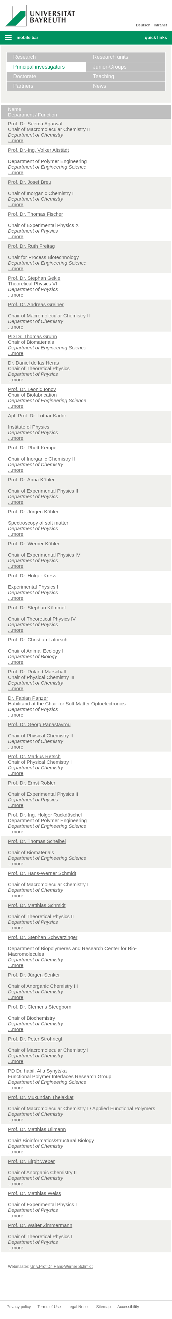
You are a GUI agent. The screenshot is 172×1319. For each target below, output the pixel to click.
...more (15, 140)
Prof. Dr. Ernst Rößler (31, 783)
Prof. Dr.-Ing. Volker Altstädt (38, 150)
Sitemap (103, 1306)
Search (124, 38)
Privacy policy (19, 1306)
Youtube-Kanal (33, 1288)
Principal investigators (39, 67)
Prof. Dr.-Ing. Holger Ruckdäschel (45, 815)
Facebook (12, 1288)
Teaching (103, 76)
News (99, 86)
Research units (110, 57)
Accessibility (128, 1306)
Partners (23, 86)
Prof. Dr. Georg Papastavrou (39, 724)
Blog (64, 1288)
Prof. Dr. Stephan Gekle (34, 278)
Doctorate (24, 76)
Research (24, 57)
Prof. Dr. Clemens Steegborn (39, 1007)
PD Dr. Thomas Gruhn (32, 336)
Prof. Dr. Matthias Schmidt (36, 905)
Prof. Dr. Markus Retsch (34, 756)
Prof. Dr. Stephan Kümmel (36, 607)
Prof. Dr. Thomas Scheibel (37, 841)
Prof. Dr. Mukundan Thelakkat (40, 1097)
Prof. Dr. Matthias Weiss (34, 1193)
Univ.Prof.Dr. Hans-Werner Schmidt (61, 1266)
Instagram (43, 1288)
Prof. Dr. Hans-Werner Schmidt (42, 873)
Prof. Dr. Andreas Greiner (36, 304)
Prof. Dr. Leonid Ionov (32, 389)
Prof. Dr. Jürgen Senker (34, 975)
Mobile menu (37, 40)
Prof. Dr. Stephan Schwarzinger (42, 937)
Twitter (22, 1288)
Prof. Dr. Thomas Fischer (35, 214)
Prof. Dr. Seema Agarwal (35, 123)
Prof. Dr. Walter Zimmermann (40, 1225)
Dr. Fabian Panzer (28, 698)
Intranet (160, 25)
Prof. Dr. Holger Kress (32, 575)
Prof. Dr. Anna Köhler (31, 479)
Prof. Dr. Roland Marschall (37, 671)
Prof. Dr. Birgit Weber (31, 1161)
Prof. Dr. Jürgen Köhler (33, 511)
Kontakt (75, 1288)
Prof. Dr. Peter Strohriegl (35, 1039)
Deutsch (143, 25)
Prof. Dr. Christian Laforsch (37, 639)
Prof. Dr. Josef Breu (29, 182)
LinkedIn (54, 1288)
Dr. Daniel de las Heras (33, 363)
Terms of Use (49, 1306)
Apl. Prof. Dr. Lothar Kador (37, 415)
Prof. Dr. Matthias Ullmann (37, 1129)
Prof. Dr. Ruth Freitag (31, 246)
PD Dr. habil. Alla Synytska (37, 1071)
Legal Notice (78, 1306)
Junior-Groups (109, 67)
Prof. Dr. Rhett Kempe (32, 447)
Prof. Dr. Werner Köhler (34, 543)
